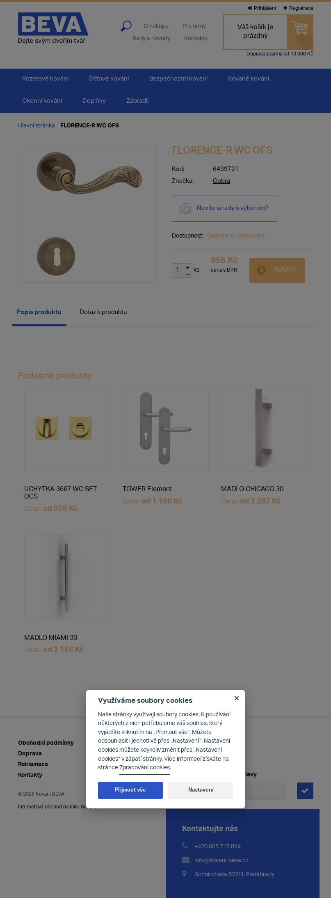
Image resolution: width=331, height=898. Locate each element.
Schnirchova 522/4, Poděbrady (234, 874)
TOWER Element (147, 490)
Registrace (298, 8)
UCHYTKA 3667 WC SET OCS (60, 493)
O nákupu (156, 27)
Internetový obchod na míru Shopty (57, 807)
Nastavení (200, 790)
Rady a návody (151, 39)
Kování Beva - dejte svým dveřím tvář (53, 28)
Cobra (221, 181)
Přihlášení (262, 8)
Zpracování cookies (144, 768)
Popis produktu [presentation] (39, 312)
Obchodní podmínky (46, 743)
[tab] (39, 314)
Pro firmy (194, 27)
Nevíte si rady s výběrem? (233, 208)
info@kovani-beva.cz (221, 860)
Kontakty (196, 39)
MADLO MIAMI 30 (50, 638)
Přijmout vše (130, 790)
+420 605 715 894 (217, 846)
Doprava (30, 754)
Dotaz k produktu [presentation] (103, 312)
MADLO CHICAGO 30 (252, 490)
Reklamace (33, 764)
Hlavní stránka (36, 126)
